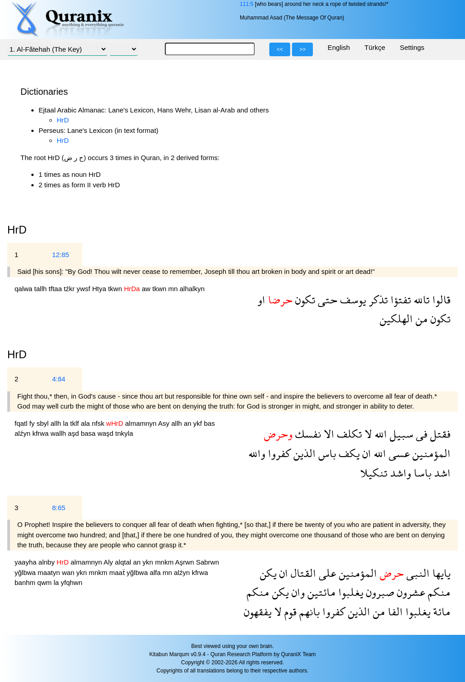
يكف (348, 453)
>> (302, 49)
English (338, 47)
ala (86, 423)
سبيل (400, 434)
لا (367, 434)
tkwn (116, 288)
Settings (412, 47)
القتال (302, 573)
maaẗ (117, 572)
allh (56, 423)
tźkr (70, 288)
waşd (106, 433)
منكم (437, 592)
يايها (440, 573)
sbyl (43, 423)
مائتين (320, 592)
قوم (289, 611)
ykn (149, 562)
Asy (164, 423)
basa (89, 433)
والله (256, 453)
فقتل (438, 434)
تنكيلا (373, 473)
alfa (156, 572)
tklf (75, 423)
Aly (109, 562)
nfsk (99, 423)
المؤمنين (430, 453)
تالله (420, 299)
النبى (417, 573)
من (420, 318)
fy (33, 423)
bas (209, 423)
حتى (326, 299)
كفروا (278, 453)
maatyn (50, 572)
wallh (59, 433)
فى (420, 434)
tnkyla (124, 433)
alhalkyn (192, 288)
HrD (63, 120)
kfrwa (41, 433)
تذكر (377, 299)
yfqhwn (72, 582)
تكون (303, 299)
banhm (26, 582)
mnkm (165, 562)
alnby (48, 562)
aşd (74, 433)
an (188, 423)
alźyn (23, 433)
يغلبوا (349, 592)
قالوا (440, 299)
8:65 (58, 508)
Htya (100, 288)
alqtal (124, 562)
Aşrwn (185, 562)
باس (326, 453)
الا (327, 434)
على (326, 573)
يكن (268, 573)
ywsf (84, 288)
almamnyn (141, 423)
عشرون (409, 592)
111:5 (246, 4)
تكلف (348, 434)
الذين (303, 453)
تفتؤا (399, 299)
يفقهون (258, 611)
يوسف (351, 299)
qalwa (24, 288)
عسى (398, 453)
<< (280, 49)
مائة (440, 611)
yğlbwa (26, 572)
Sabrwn (207, 562)
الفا (394, 611)
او (261, 299)
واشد (399, 473)
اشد (440, 473)
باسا (421, 473)
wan (69, 572)
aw (147, 288)
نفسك (306, 434)
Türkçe (375, 47)
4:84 (58, 379)
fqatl (22, 423)
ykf (198, 423)
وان (297, 592)
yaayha (27, 562)
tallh (41, 288)
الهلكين (396, 318)
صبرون (378, 592)
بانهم (308, 611)
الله (379, 434)
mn (173, 288)
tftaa (56, 288)
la (66, 423)
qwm (45, 582)
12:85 (60, 254)
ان (365, 453)
